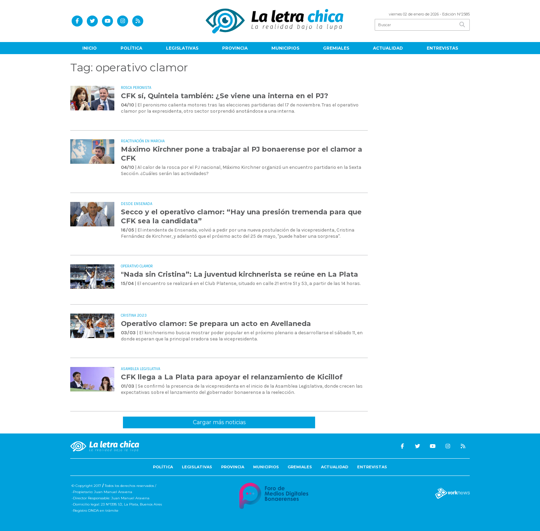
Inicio (89, 48)
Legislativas (182, 48)
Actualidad (388, 48)
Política (131, 48)
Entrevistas (442, 48)
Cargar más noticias (219, 422)
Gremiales (336, 48)
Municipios (285, 48)
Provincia (235, 48)
